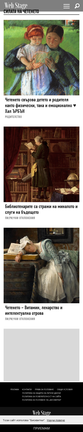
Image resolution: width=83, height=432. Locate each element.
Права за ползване (44, 389)
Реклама (14, 389)
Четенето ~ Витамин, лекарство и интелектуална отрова (33, 310)
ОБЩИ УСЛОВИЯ (65, 389)
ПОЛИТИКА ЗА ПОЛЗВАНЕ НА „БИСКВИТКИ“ (41, 400)
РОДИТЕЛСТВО (13, 117)
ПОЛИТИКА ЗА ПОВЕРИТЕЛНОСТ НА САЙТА (41, 396)
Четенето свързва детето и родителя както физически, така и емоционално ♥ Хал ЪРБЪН (40, 105)
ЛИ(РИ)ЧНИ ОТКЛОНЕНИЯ (20, 218)
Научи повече (56, 420)
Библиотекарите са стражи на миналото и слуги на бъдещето (41, 209)
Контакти (27, 389)
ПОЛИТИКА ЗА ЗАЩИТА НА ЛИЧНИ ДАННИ (41, 393)
